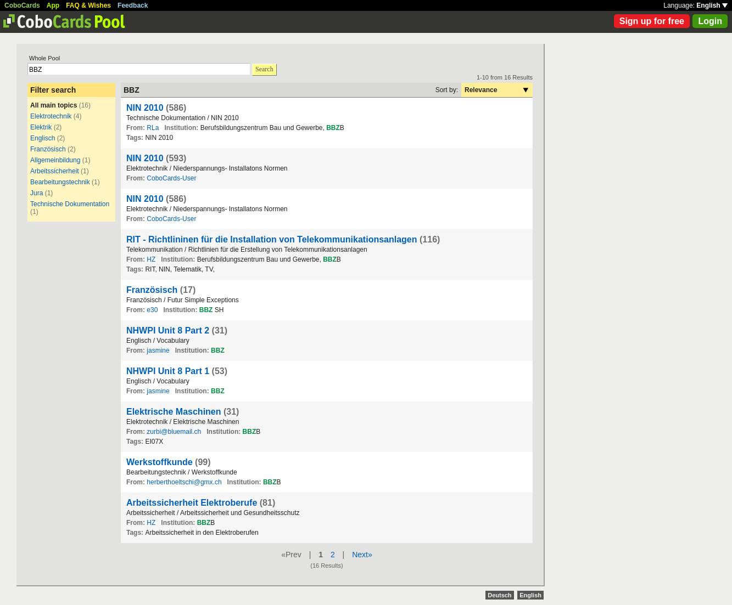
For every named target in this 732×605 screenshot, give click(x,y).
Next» (362, 554)
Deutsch (499, 595)
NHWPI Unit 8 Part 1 (167, 371)
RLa (153, 128)
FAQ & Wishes (88, 5)
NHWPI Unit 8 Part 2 (167, 330)
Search (264, 69)
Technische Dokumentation (69, 204)
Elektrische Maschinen (173, 411)
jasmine (158, 350)
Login (710, 21)
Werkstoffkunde (159, 462)
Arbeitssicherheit (54, 171)
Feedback (133, 5)
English (712, 5)
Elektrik (41, 127)
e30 (152, 310)
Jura (36, 193)
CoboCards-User (171, 178)
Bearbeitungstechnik (60, 182)
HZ (151, 259)
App (53, 5)
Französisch (48, 149)
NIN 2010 (145, 107)
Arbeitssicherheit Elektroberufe (191, 502)
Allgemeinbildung (55, 160)
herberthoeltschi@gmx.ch (184, 482)
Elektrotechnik (50, 116)
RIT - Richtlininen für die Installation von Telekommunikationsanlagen (271, 239)
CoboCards (22, 5)
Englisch (42, 138)
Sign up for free (651, 21)
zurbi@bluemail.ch (174, 432)
